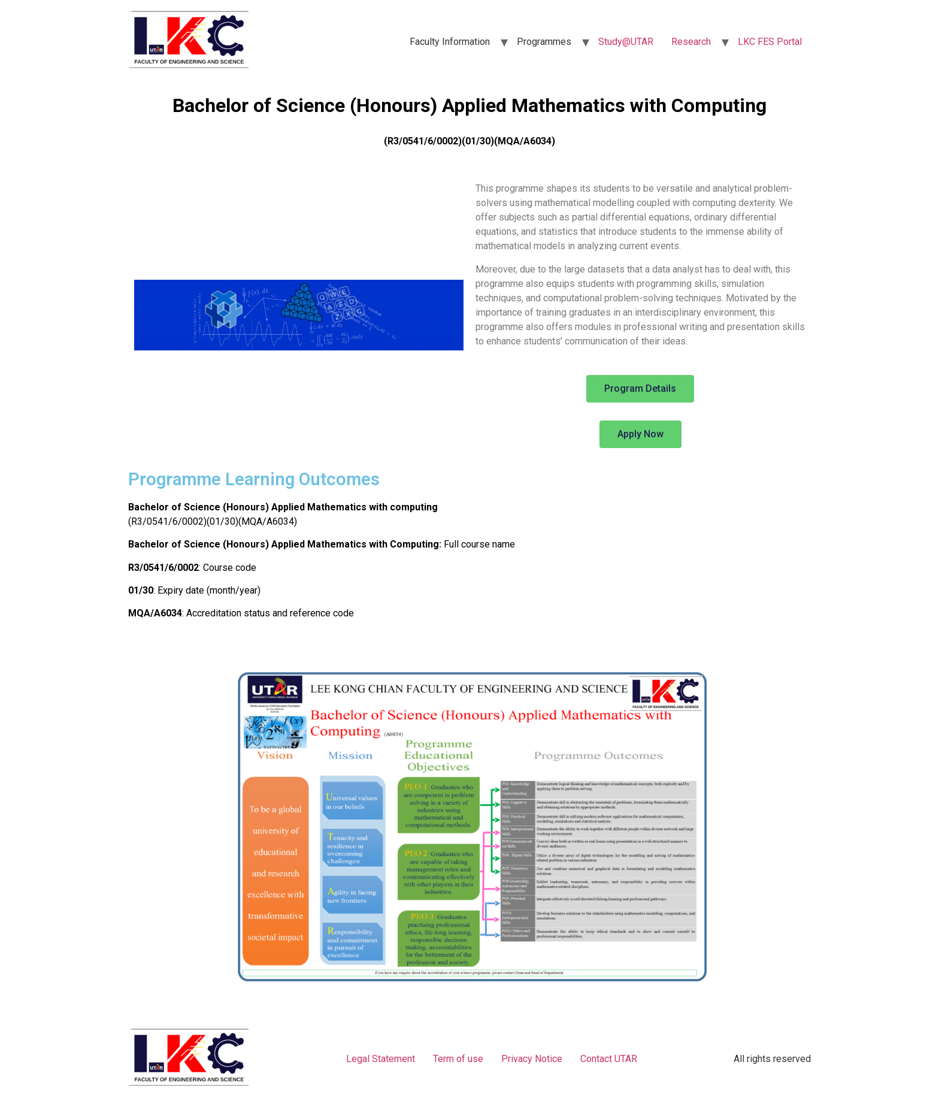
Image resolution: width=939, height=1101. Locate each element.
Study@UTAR (625, 41)
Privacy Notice (531, 1058)
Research (691, 41)
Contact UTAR (608, 1058)
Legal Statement (380, 1058)
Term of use (458, 1058)
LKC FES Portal (770, 41)
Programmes (544, 41)
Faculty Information (450, 41)
